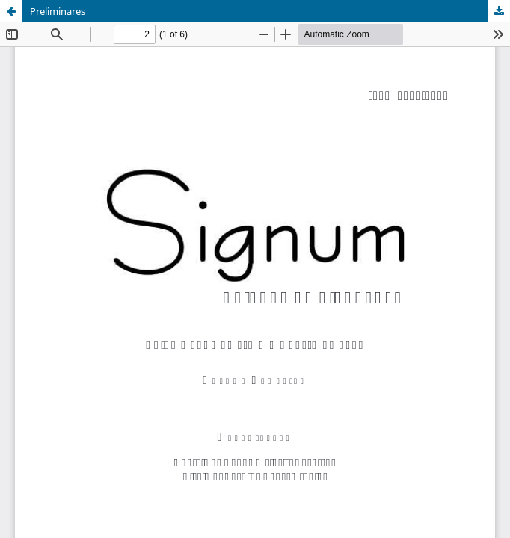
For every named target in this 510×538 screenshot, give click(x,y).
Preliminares (57, 11)
